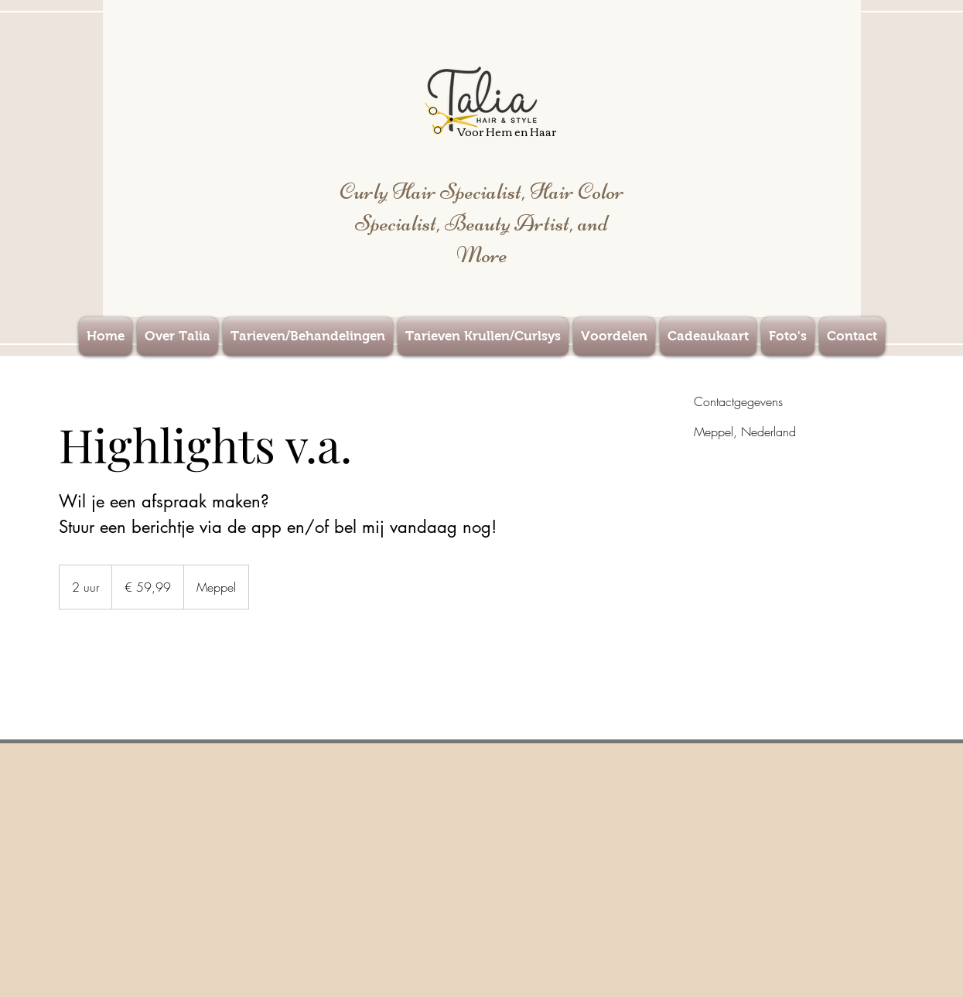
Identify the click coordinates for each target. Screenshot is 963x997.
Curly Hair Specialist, (435, 191)
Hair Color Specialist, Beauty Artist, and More (489, 223)
